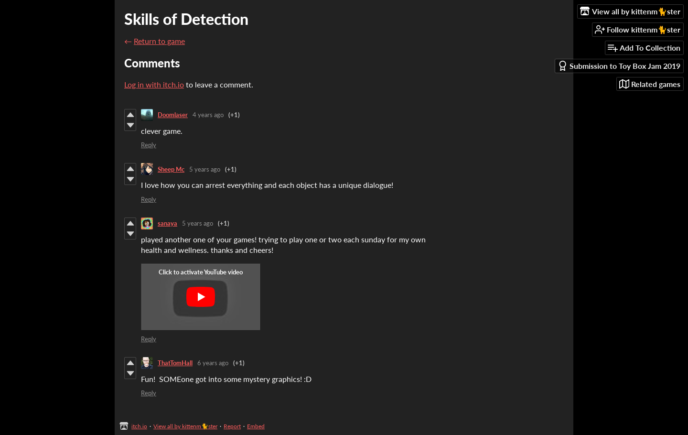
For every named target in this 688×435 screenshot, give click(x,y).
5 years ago (204, 169)
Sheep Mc (171, 169)
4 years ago (208, 115)
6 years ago (212, 363)
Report (232, 426)
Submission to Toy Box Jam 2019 (619, 66)
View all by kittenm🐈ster (185, 426)
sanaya (167, 223)
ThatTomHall (175, 363)
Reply (148, 145)
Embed (256, 426)
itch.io (139, 426)
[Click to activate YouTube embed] (200, 296)
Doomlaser (173, 115)
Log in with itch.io (154, 84)
